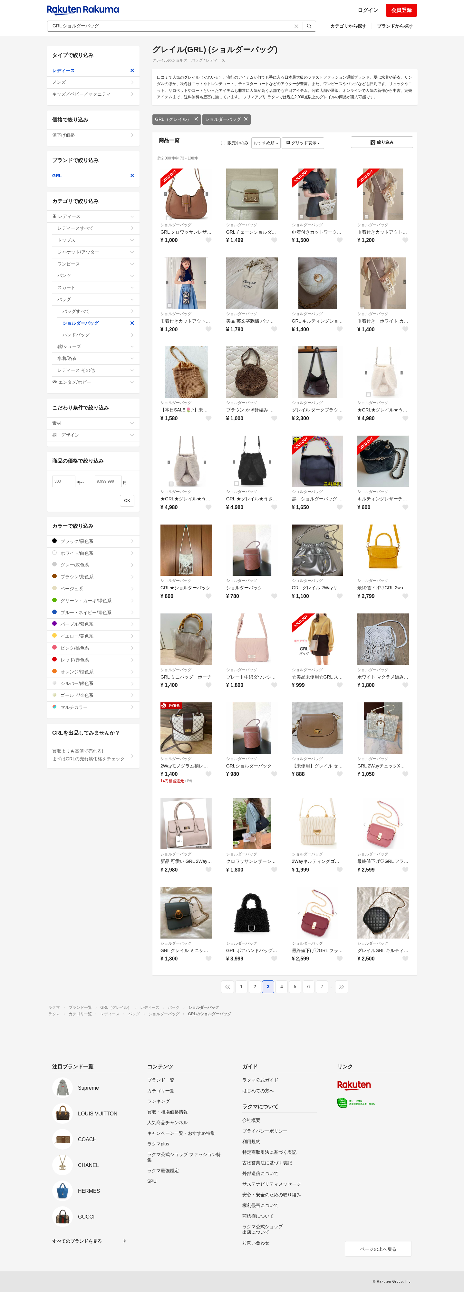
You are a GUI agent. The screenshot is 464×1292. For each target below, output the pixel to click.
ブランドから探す (395, 26)
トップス (95, 240)
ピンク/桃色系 (93, 648)
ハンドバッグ (98, 334)
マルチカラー (93, 707)
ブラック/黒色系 (93, 541)
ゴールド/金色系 (93, 695)
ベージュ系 (93, 588)
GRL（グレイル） (176, 119)
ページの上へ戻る (378, 1249)
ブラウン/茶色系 (93, 576)
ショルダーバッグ (226, 119)
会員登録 (401, 10)
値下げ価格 (93, 135)
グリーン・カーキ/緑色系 (93, 600)
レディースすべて (95, 228)
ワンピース (95, 263)
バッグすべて (98, 311)
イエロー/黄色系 (93, 636)
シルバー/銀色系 (93, 683)
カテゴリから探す (348, 26)
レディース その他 (95, 370)
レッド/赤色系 (93, 659)
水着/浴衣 (95, 358)
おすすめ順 (266, 142)
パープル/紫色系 (93, 624)
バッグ (95, 299)
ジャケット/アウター (95, 252)
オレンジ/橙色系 (93, 671)
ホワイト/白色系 (93, 553)
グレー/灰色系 (93, 564)
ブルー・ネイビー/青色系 (93, 612)
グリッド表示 (303, 142)
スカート (95, 287)
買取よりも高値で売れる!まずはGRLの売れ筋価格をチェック (93, 754)
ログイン (368, 10)
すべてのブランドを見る (77, 1241)
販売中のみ (234, 142)
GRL (93, 175)
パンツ (95, 275)
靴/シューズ (95, 346)
